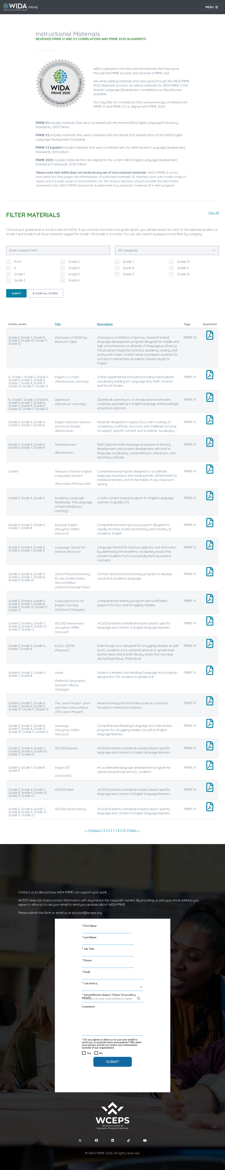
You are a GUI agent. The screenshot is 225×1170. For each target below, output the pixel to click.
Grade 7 (128, 262)
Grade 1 (19, 274)
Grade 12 (183, 274)
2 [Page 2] (104, 830)
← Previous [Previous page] (93, 830)
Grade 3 (73, 262)
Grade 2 (19, 280)
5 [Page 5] (111, 830)
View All (213, 213)
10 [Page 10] (124, 830)
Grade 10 (183, 262)
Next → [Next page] (135, 830)
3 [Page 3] (106, 830)
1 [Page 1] (102, 830)
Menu (209, 7)
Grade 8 (128, 268)
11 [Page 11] (128, 830)
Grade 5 (74, 274)
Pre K (17, 262)
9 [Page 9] (121, 830)
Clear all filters (45, 293)
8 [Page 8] (119, 830)
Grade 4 (73, 268)
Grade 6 (73, 280)
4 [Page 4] (109, 830)
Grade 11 (183, 268)
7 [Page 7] (116, 830)
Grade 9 (128, 274)
